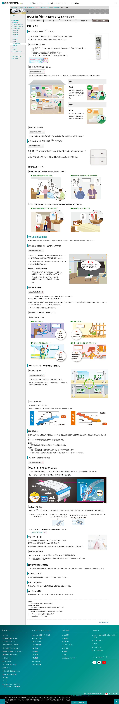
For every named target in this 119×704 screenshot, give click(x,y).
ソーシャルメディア (99, 657)
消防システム (7, 668)
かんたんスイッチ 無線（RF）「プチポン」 (46, 141)
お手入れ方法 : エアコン (39, 532)
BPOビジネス (7, 661)
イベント (96, 644)
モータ (5, 681)
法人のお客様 (37, 664)
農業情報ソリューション (10, 655)
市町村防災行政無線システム (11, 671)
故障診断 (35, 648)
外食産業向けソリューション (11, 648)
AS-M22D (15, 42)
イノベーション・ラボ (9, 664)
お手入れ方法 (37, 645)
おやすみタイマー (35, 401)
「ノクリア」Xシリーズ (17, 24)
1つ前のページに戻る (2, 701)
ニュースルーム (98, 640)
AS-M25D (15, 40)
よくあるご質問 (37, 638)
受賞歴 (65, 651)
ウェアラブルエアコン (9, 641)
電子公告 (66, 638)
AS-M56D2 (15, 34)
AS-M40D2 (15, 36)
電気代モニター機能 (36, 127)
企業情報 (65, 630)
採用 (64, 655)
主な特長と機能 (55, 7)
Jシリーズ (13, 49)
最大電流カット (34, 431)
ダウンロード (37, 641)
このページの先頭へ (116, 701)
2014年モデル (32, 7)
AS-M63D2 (15, 32)
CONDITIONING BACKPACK (11, 645)
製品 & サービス (16, 7)
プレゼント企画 (98, 650)
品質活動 (66, 641)
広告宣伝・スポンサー (69, 658)
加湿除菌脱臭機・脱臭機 (10, 638)
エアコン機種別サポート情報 (41, 635)
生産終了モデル (15, 20)
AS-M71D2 (15, 30)
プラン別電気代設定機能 (37, 237)
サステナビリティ (68, 645)
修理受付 (35, 651)
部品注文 (35, 655)
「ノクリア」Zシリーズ (17, 26)
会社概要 (66, 635)
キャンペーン (97, 647)
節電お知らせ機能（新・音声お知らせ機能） (45, 245)
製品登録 (35, 658)
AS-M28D (15, 38)
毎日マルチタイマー (36, 371)
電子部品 (5, 678)
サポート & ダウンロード (17, 56)
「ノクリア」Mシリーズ (43, 7)
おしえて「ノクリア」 (16, 51)
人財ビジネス (7, 658)
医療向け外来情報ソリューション (12, 651)
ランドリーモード (35, 537)
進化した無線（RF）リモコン (41, 31)
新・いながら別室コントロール (40, 67)
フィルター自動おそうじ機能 (39, 457)
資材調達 (66, 648)
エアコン (24, 7)
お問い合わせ (14, 58)
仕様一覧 (15, 45)
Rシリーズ (14, 47)
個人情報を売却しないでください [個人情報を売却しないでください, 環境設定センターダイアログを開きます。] (81, 696)
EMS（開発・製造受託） (10, 674)
